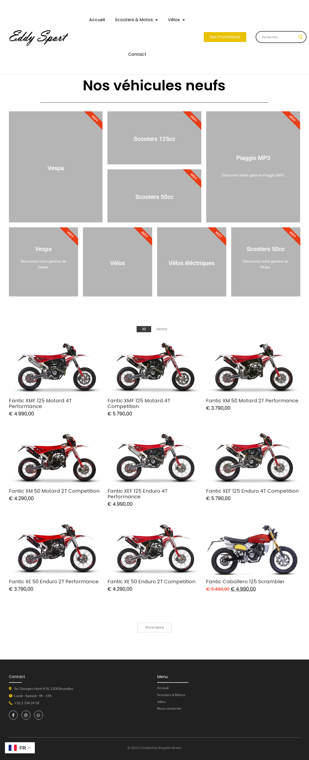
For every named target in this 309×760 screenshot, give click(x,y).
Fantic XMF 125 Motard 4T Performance (40, 403)
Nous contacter (169, 708)
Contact (137, 54)
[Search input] (279, 37)
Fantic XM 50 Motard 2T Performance (252, 401)
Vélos (176, 19)
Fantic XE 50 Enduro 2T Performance (54, 582)
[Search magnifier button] (300, 37)
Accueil (97, 20)
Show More (154, 627)
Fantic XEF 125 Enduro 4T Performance (137, 494)
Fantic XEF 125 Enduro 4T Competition (252, 491)
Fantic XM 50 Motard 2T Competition (54, 491)
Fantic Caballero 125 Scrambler (245, 582)
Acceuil (162, 688)
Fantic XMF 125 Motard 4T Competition (138, 403)
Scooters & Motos (136, 19)
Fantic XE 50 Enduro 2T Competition (151, 582)
